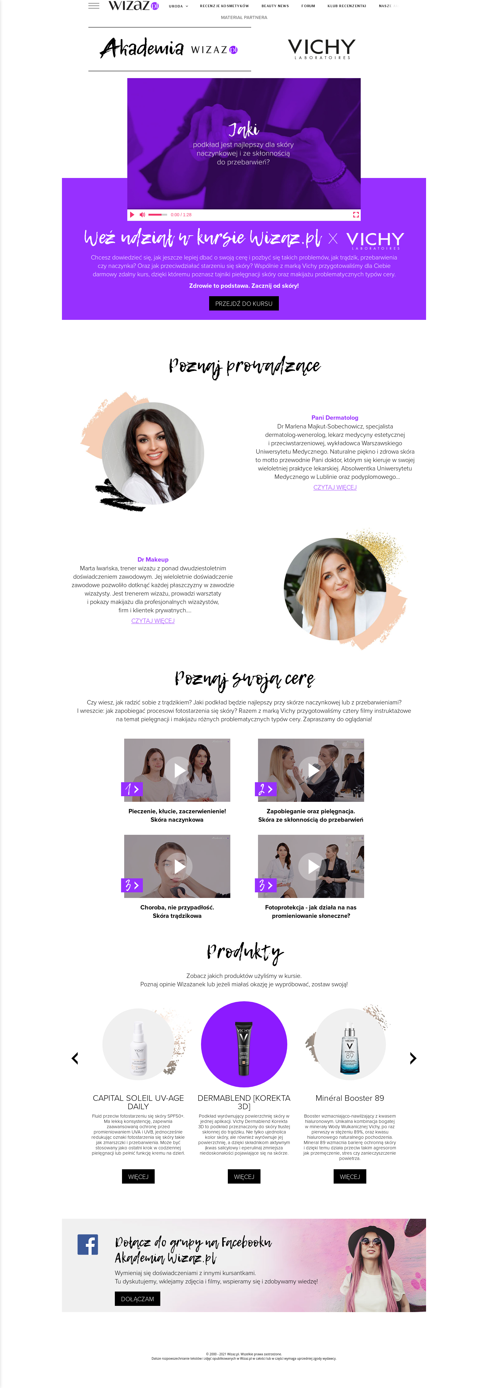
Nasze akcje (392, 5)
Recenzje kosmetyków (224, 5)
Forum (308, 5)
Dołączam (137, 1298)
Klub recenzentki (347, 5)
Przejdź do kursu (244, 303)
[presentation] (74, 1058)
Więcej (138, 1176)
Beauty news (275, 5)
